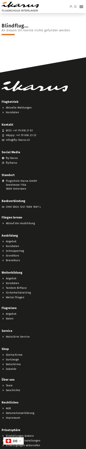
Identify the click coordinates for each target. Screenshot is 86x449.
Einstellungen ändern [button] (20, 435)
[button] (81, 6)
